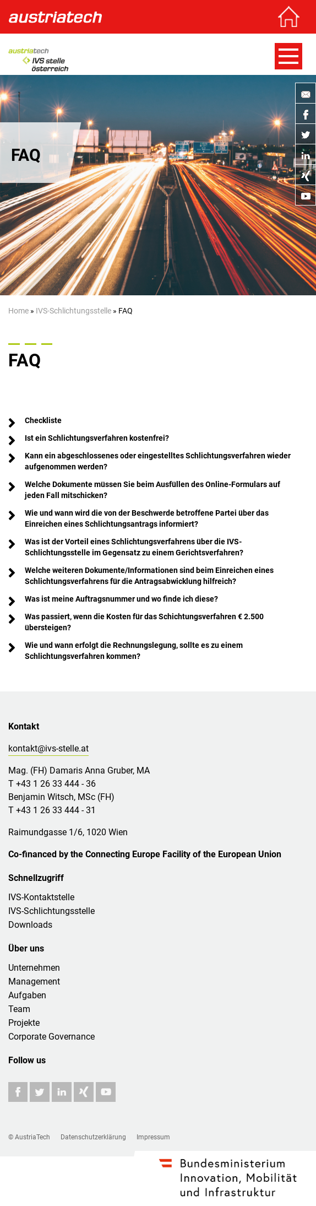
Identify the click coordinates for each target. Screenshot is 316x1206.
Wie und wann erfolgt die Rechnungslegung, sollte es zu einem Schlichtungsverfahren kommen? (134, 651)
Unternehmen (34, 967)
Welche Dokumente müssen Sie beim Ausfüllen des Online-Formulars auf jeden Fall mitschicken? (153, 490)
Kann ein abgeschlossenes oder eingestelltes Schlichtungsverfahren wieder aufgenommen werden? (158, 461)
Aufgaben (27, 995)
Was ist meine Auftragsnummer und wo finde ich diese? (121, 598)
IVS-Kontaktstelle (41, 897)
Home (18, 310)
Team (19, 1009)
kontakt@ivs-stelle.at (48, 748)
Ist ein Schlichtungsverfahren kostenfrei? (97, 438)
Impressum (153, 1137)
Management (34, 981)
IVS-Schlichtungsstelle (73, 310)
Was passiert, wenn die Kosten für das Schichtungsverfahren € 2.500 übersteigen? (145, 622)
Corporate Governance (51, 1036)
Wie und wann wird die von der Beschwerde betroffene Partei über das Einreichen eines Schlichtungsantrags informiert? (147, 518)
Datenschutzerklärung (93, 1137)
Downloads (30, 925)
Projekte (24, 1023)
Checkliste (43, 420)
